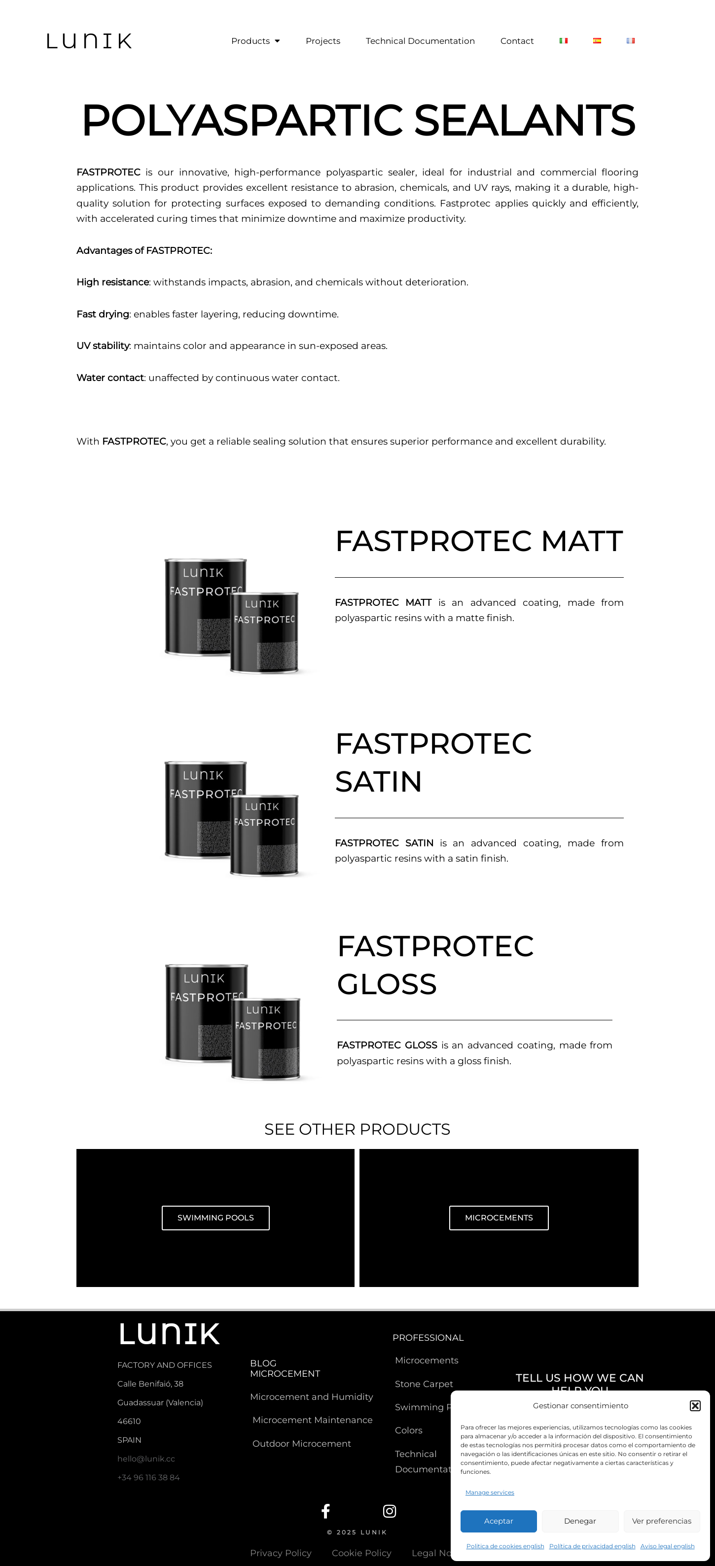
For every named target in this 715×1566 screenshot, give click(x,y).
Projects (323, 41)
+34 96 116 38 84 (148, 1477)
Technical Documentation (420, 41)
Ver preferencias (661, 1521)
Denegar (580, 1521)
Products (255, 41)
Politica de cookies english (505, 1546)
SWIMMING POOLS (216, 1217)
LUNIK (90, 40)
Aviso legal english (668, 1546)
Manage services (489, 1492)
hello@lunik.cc (146, 1458)
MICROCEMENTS (499, 1217)
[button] (695, 1406)
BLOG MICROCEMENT (285, 1369)
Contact (517, 41)
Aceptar (498, 1521)
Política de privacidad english (592, 1546)
